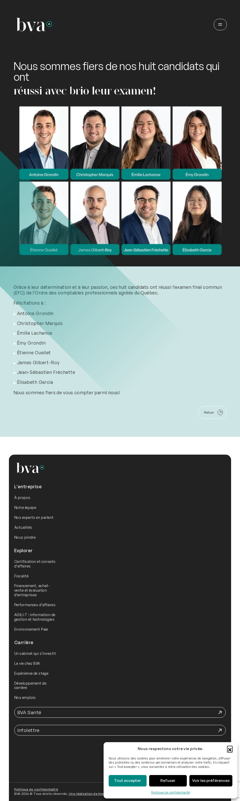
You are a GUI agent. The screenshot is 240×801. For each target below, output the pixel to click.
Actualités (23, 527)
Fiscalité (21, 576)
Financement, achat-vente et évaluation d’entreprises (32, 590)
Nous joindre (25, 537)
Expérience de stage (31, 673)
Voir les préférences (211, 780)
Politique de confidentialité (170, 792)
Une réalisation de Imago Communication (101, 794)
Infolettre (28, 730)
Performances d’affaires (34, 605)
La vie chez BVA (27, 663)
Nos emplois (25, 697)
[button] (229, 748)
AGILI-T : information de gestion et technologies (34, 617)
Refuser (167, 780)
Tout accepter (127, 780)
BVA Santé (29, 712)
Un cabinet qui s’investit (35, 653)
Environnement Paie (31, 629)
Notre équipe (25, 507)
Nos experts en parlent (34, 517)
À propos (22, 497)
